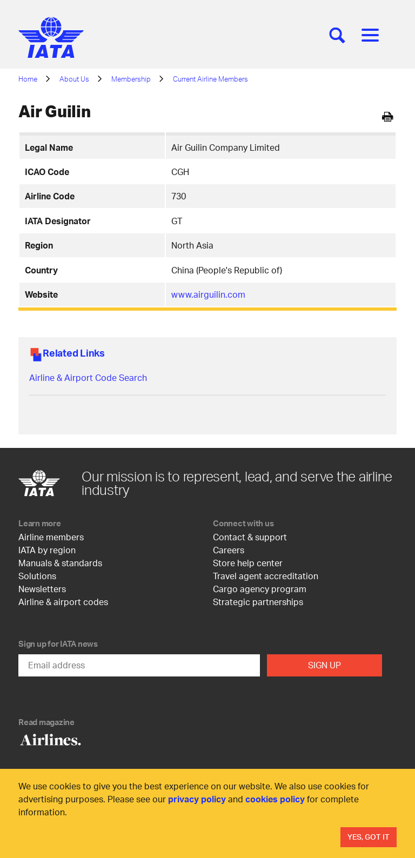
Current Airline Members (210, 79)
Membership (131, 79)
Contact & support (250, 536)
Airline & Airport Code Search (88, 377)
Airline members (51, 536)
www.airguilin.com (208, 294)
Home (27, 79)
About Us (74, 79)
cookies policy (275, 799)
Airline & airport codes (63, 601)
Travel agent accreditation (265, 575)
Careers (228, 549)
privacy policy (197, 799)
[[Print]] (387, 117)
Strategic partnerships (258, 601)
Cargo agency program (259, 588)
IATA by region (47, 549)
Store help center (248, 562)
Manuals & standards (60, 562)
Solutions (37, 575)
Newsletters (42, 588)
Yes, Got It (368, 836)
